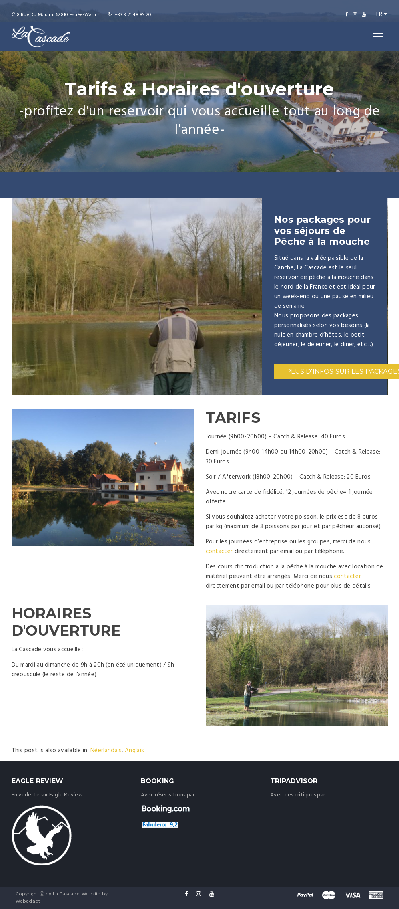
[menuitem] (106, 751)
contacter (219, 551)
